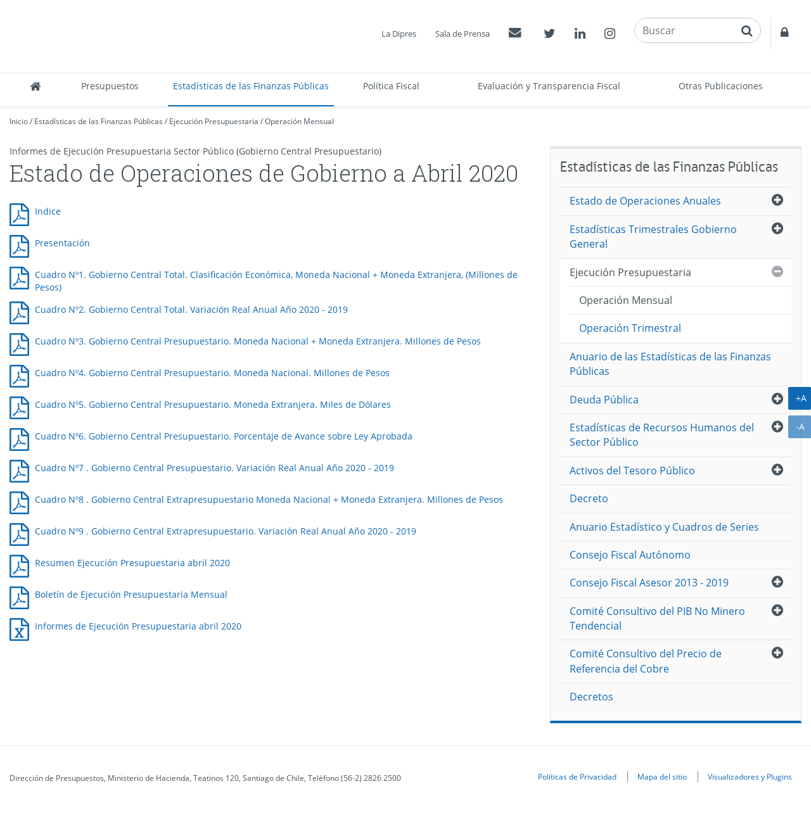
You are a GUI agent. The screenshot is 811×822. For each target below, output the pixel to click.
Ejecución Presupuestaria (214, 121)
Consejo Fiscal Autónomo (630, 555)
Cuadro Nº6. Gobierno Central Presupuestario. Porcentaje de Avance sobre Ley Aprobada (223, 436)
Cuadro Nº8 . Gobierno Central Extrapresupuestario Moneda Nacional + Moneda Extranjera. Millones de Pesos (269, 499)
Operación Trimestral (630, 328)
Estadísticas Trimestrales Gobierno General (653, 236)
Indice (48, 211)
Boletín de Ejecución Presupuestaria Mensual (131, 594)
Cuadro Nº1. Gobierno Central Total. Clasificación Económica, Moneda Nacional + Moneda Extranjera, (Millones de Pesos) (276, 281)
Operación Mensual (299, 121)
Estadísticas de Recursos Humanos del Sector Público (662, 434)
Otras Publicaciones (721, 86)
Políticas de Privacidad (577, 776)
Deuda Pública (604, 400)
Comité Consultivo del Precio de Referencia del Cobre (646, 661)
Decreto (589, 498)
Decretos (591, 697)
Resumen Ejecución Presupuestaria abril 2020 (132, 563)
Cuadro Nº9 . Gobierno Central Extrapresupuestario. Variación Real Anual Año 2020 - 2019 (225, 531)
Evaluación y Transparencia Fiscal (549, 86)
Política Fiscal (391, 86)
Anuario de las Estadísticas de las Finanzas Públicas (670, 364)
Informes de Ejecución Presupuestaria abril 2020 (138, 626)
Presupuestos (110, 86)
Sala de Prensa (462, 33)
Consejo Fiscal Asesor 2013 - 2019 (649, 583)
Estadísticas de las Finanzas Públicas (251, 86)
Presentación (62, 243)
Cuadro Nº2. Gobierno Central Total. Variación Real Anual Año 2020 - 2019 (191, 309)
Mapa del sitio (662, 776)
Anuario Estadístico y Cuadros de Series (664, 527)
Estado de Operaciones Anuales (645, 201)
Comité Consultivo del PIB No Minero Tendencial (657, 618)
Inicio (19, 121)
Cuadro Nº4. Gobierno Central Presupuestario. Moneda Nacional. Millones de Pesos (212, 373)
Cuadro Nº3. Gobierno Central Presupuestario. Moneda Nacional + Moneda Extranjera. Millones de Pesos (258, 341)
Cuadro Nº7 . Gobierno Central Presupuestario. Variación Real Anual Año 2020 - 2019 (214, 468)
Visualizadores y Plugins (750, 776)
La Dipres (398, 33)
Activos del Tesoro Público (632, 470)
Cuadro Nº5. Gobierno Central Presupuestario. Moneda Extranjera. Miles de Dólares (213, 404)
